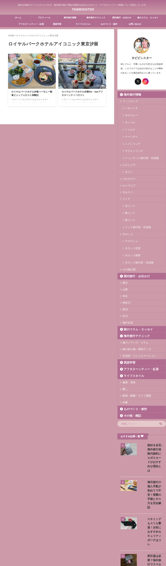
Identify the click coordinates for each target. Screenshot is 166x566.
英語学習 (57, 24)
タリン (128, 157)
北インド (129, 190)
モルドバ (126, 177)
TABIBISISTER (83, 8)
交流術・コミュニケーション (136, 328)
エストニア (127, 151)
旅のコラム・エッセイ (147, 17)
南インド (129, 196)
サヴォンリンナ (132, 139)
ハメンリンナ (131, 134)
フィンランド (128, 101)
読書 (124, 374)
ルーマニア (127, 170)
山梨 (124, 261)
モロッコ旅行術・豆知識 (136, 235)
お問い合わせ (135, 24)
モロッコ (126, 213)
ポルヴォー (130, 113)
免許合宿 (126, 295)
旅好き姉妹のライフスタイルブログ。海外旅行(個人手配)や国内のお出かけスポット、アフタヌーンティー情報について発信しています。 (83, 551)
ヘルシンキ (130, 108)
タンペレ (129, 118)
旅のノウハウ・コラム (132, 314)
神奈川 (125, 275)
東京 (124, 255)
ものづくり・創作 (109, 24)
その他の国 (127, 241)
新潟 (124, 281)
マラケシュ (130, 219)
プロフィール (44, 17)
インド (125, 184)
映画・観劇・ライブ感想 (133, 368)
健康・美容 (127, 354)
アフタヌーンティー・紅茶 (31, 24)
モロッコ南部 (131, 230)
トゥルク (129, 123)
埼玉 (124, 268)
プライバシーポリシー (98, 545)
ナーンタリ (130, 128)
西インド (129, 201)
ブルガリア (127, 164)
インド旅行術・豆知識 (135, 206)
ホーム (18, 17)
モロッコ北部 (131, 224)
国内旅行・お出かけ (121, 17)
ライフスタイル (83, 24)
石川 (124, 288)
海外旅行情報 (70, 17)
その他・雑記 (130, 388)
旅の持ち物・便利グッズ (133, 321)
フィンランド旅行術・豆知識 (138, 144)
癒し (124, 361)
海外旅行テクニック (95, 17)
